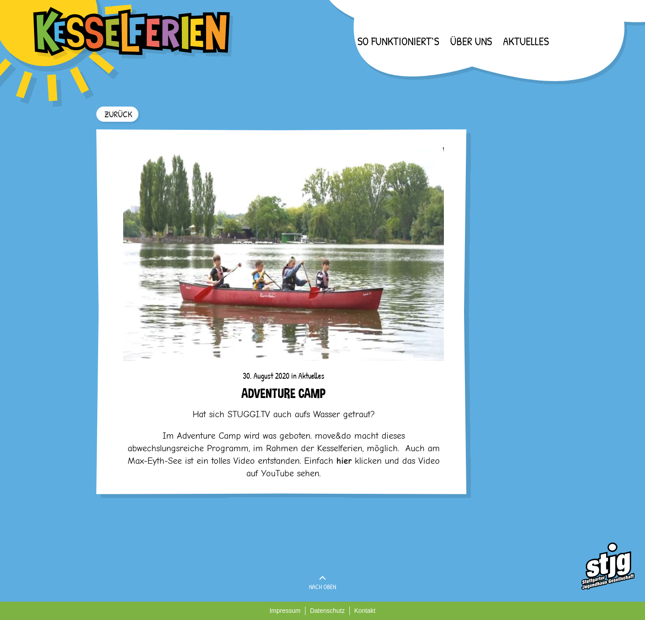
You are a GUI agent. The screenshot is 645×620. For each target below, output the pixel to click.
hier (344, 461)
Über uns (471, 41)
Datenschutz (327, 610)
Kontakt (364, 610)
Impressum (285, 610)
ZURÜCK (118, 114)
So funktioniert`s (398, 41)
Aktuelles (526, 41)
